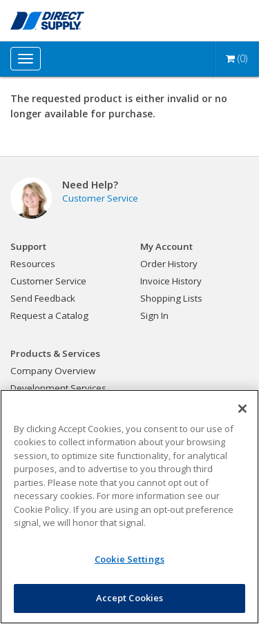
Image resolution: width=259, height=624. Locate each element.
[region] (129, 506)
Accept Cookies (130, 598)
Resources (32, 263)
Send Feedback (42, 298)
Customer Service (100, 198)
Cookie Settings (129, 559)
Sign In (154, 315)
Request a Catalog (49, 315)
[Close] (242, 408)
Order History (169, 263)
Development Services (58, 388)
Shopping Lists (171, 298)
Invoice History (171, 281)
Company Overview (52, 370)
